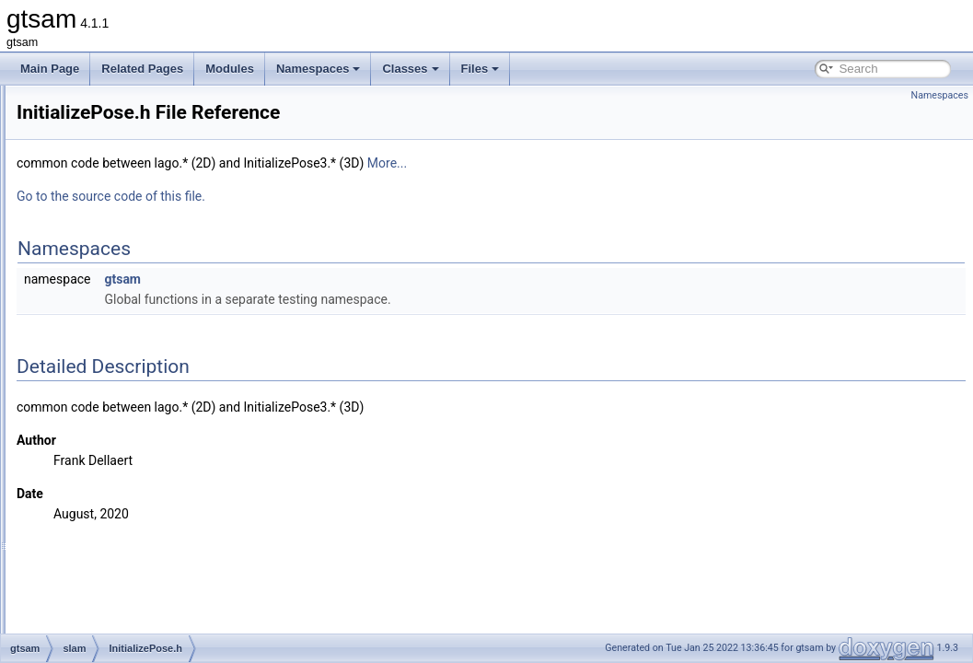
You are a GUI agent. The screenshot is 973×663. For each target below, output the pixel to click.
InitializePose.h (127, 368)
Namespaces (318, 69)
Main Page (49, 69)
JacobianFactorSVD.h (144, 469)
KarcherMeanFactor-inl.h (151, 489)
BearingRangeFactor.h (145, 125)
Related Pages (142, 69)
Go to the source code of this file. (341, 196)
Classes (410, 69)
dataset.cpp (118, 186)
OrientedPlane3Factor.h (148, 550)
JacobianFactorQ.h (136, 429)
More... (617, 163)
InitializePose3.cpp (136, 388)
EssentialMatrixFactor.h (147, 267)
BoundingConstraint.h (143, 165)
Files (480, 69)
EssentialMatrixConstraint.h (157, 246)
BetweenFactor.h (131, 145)
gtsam (352, 279)
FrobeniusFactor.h (135, 327)
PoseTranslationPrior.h (146, 591)
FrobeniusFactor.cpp (140, 307)
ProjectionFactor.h (135, 631)
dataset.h (112, 206)
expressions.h (124, 287)
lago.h (105, 530)
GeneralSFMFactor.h (141, 348)
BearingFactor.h (129, 105)
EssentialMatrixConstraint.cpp (163, 226)
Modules (229, 69)
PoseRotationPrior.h (139, 570)
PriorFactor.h (122, 611)
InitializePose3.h (130, 408)
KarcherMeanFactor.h (143, 510)
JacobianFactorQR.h (140, 449)
